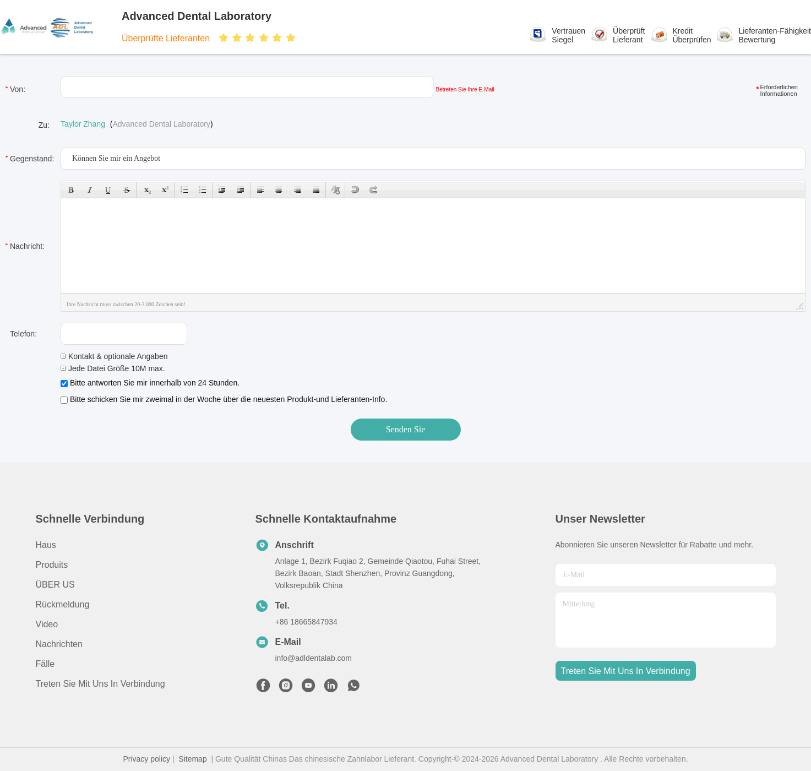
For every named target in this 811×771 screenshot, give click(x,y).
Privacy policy (146, 758)
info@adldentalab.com (313, 658)
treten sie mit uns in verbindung (625, 671)
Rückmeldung (63, 604)
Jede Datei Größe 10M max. (113, 368)
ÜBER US (55, 584)
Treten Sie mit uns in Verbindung (100, 683)
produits (52, 564)
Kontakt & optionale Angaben (114, 356)
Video (47, 624)
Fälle (45, 664)
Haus (46, 545)
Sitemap (192, 758)
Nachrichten (59, 644)
